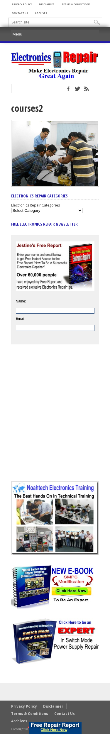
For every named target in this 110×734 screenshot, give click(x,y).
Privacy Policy (22, 4)
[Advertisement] (55, 417)
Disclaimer (47, 4)
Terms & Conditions (76, 4)
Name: (21, 301)
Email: (21, 319)
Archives (41, 13)
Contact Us (20, 13)
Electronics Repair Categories (35, 205)
